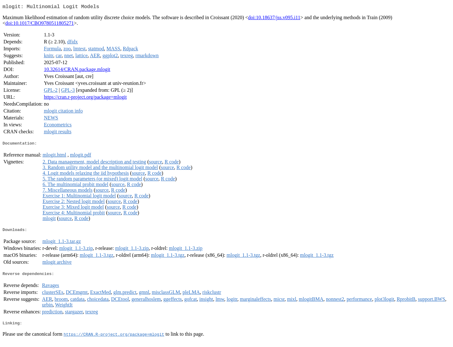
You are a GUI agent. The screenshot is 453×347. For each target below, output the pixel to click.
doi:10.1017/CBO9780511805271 (39, 24)
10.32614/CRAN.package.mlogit (77, 70)
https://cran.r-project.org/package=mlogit (85, 98)
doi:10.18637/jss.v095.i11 (274, 18)
